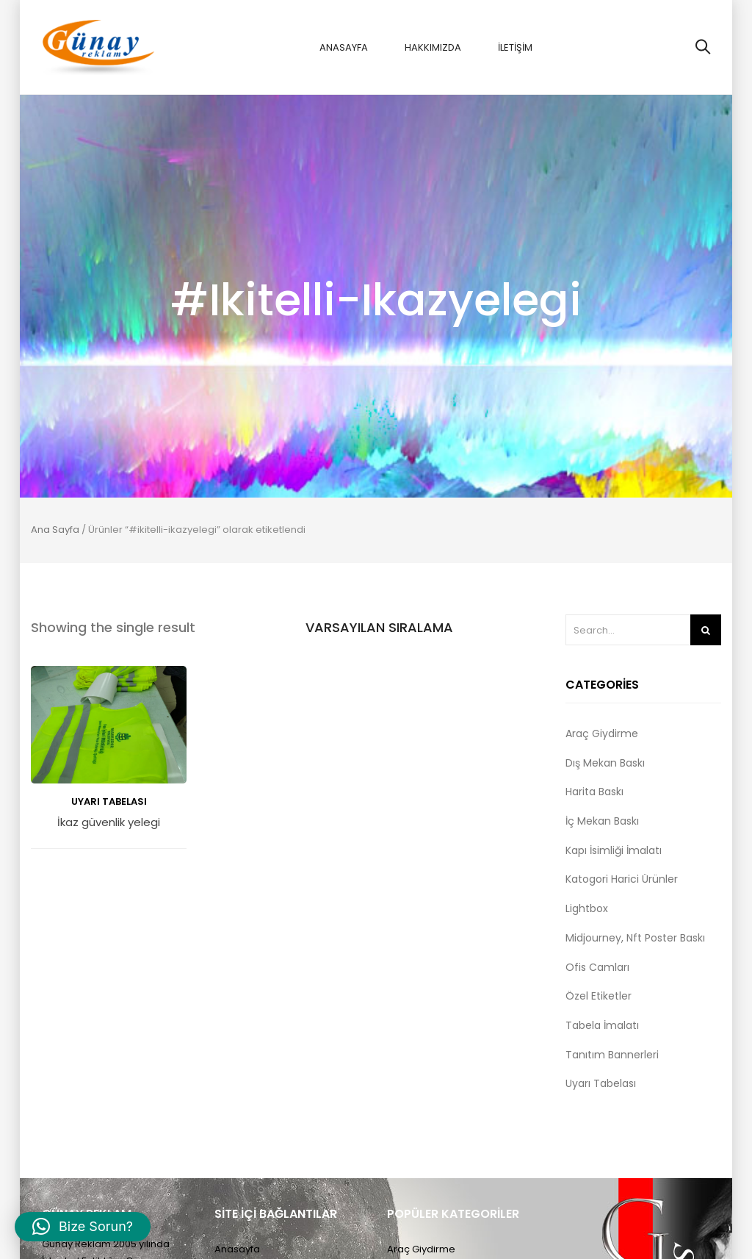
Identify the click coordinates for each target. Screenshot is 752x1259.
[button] (83, 1226)
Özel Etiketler (598, 996)
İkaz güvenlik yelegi (108, 823)
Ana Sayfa (55, 530)
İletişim (515, 47)
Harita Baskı (594, 791)
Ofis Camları (597, 967)
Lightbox (586, 908)
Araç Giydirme (601, 733)
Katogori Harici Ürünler (621, 879)
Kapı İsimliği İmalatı (613, 850)
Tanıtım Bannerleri (612, 1054)
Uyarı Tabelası (109, 801)
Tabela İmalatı (602, 1025)
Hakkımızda (433, 47)
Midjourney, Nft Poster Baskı (635, 937)
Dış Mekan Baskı (605, 763)
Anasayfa (343, 47)
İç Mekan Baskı (602, 821)
